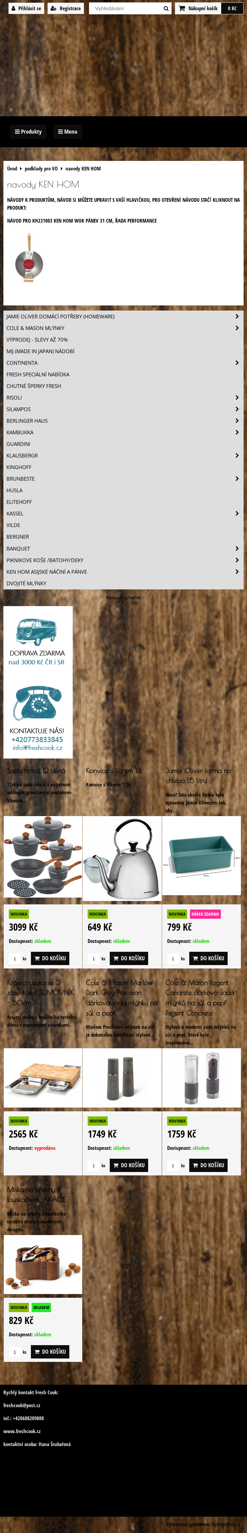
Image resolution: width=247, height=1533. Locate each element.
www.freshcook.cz (21, 1431)
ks (18, 959)
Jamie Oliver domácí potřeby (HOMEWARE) (124, 316)
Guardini (18, 444)
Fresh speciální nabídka (37, 374)
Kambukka (124, 432)
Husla (14, 490)
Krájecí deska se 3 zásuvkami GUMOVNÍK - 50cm (40, 993)
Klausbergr (124, 455)
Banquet (124, 548)
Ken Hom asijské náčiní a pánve (124, 571)
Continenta (124, 363)
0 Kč (232, 8)
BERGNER (17, 536)
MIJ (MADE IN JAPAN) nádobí (40, 351)
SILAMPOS (124, 409)
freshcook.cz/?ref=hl (123, 598)
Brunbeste (124, 478)
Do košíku (50, 958)
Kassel (124, 513)
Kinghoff (19, 467)
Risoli (124, 397)
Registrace (66, 8)
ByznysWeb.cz (226, 1524)
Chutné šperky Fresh (33, 386)
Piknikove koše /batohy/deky (124, 560)
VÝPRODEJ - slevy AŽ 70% (37, 339)
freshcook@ (15, 1405)
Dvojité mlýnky (26, 583)
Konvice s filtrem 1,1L (114, 771)
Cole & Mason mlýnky (124, 328)
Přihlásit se (26, 8)
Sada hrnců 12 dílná (36, 771)
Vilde (13, 525)
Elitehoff (19, 502)
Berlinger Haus (124, 420)
